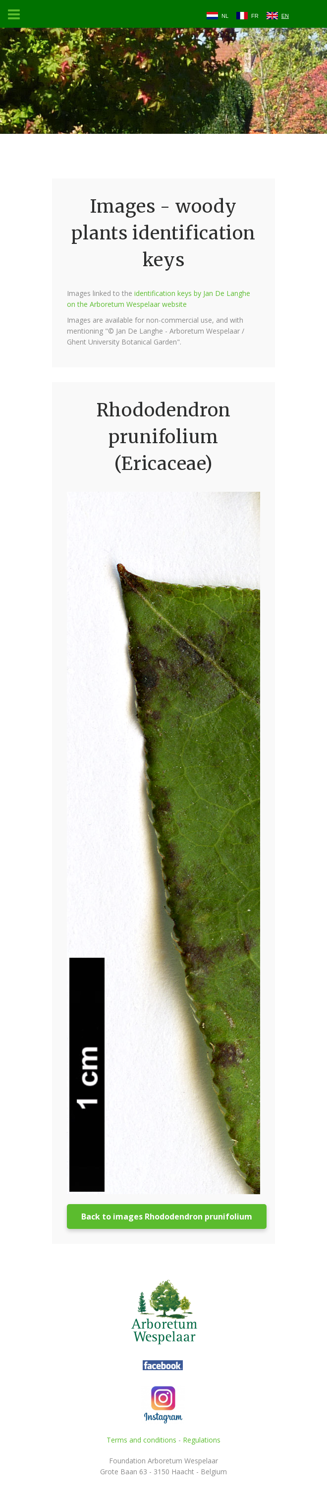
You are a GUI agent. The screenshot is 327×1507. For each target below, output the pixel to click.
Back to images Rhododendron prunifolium (166, 1216)
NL (224, 16)
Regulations (201, 1440)
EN (285, 16)
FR (255, 16)
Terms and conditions (141, 1440)
